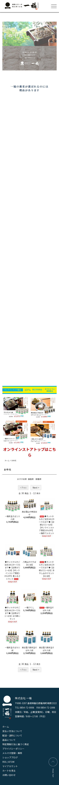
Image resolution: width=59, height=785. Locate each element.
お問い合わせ (9, 775)
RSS (4, 761)
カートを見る (9, 770)
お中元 (13, 460)
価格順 (31, 479)
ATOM (11, 761)
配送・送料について (12, 735)
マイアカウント (10, 766)
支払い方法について (12, 731)
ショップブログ (10, 757)
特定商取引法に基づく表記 (15, 744)
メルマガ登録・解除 (12, 753)
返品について (9, 739)
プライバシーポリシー (13, 748)
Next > (36, 487)
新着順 (38, 479)
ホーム (7, 460)
